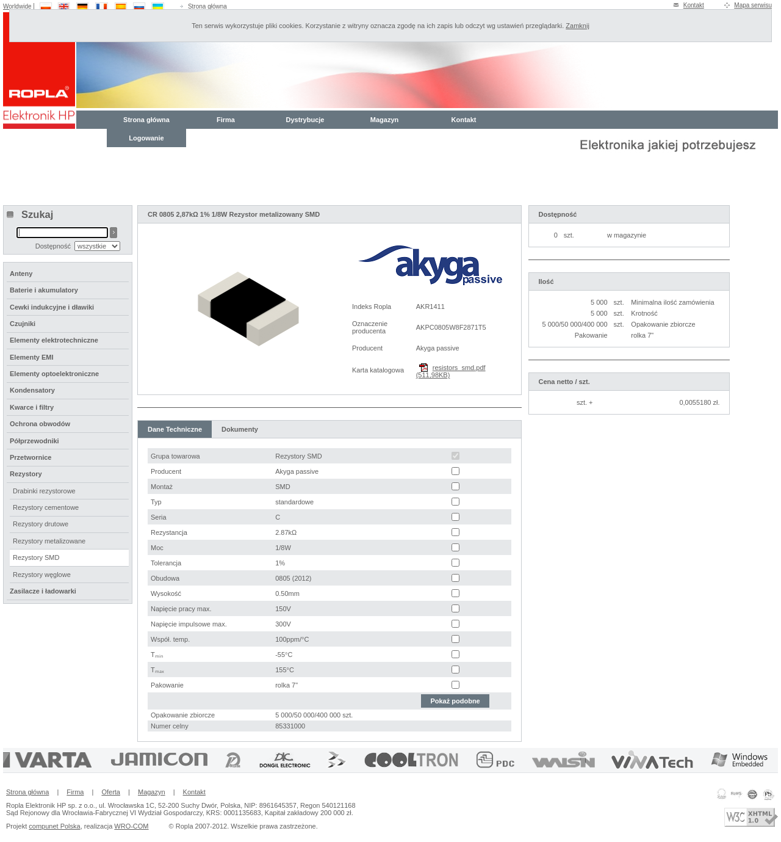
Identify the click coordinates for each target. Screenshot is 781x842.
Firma (226, 119)
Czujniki (22, 323)
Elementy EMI (32, 357)
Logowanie (146, 138)
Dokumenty (239, 429)
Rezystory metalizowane (49, 541)
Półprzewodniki (34, 441)
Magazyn (384, 119)
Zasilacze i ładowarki (43, 591)
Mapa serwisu (753, 5)
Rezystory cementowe (46, 507)
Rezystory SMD (36, 557)
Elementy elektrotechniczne (54, 340)
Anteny (21, 273)
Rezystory (26, 473)
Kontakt (693, 5)
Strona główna (207, 6)
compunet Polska (54, 826)
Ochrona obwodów (40, 423)
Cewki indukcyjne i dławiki (52, 307)
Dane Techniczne (175, 429)
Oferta (110, 792)
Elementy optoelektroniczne (54, 373)
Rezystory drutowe (40, 524)
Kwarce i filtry (32, 407)
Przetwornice (30, 457)
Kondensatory (32, 390)
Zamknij (577, 25)
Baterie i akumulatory (44, 290)
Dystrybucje (305, 119)
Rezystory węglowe (42, 574)
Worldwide (17, 6)
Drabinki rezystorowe (44, 491)
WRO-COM (131, 826)
